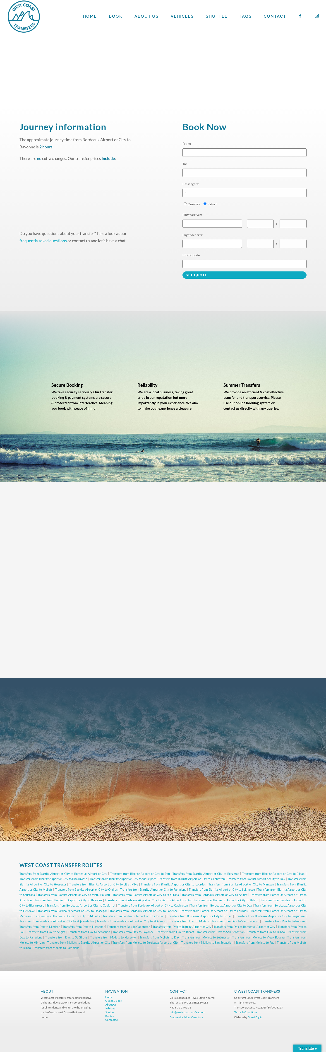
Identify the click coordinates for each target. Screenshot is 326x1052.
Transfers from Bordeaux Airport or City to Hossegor (72, 911)
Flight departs (192, 235)
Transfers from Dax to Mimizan (39, 927)
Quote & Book (113, 1000)
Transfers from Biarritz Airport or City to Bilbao (273, 873)
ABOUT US (146, 17)
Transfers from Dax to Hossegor (83, 927)
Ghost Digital (255, 1017)
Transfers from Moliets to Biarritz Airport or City (78, 942)
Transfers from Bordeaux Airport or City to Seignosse (270, 916)
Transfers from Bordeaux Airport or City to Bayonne (68, 900)
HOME (90, 17)
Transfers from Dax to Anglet (46, 932)
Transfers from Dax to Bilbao (266, 932)
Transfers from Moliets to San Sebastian (207, 942)
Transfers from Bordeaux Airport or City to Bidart (225, 900)
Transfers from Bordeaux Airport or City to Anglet (214, 895)
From (186, 143)
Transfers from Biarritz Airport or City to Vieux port (122, 879)
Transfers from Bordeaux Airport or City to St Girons (131, 921)
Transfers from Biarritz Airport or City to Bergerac (206, 873)
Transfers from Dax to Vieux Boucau (235, 921)
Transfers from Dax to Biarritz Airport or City (182, 927)
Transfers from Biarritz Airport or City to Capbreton (191, 879)
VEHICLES (182, 17)
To (184, 164)
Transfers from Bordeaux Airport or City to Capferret (81, 905)
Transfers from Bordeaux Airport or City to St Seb (199, 916)
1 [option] (186, 193)
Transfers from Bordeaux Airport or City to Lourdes (214, 911)
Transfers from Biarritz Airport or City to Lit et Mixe (103, 884)
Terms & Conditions (245, 1012)
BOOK (115, 17)
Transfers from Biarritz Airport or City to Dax (256, 879)
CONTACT (275, 17)
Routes (109, 1016)
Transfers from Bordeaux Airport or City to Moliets (66, 916)
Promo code (191, 255)
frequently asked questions (43, 240)
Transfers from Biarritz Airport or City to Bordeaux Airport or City (63, 873)
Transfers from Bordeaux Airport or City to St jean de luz (56, 921)
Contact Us (111, 1019)
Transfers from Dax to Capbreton (128, 927)
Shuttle (109, 1012)
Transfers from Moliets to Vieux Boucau (258, 937)
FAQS (246, 17)
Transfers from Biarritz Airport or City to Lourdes (173, 884)
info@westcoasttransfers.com (187, 1012)
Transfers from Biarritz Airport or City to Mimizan (241, 884)
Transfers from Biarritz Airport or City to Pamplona (153, 889)
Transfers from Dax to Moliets (189, 921)
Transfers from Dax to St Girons (66, 937)
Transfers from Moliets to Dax (160, 937)
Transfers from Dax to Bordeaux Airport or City (244, 927)
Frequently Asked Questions (187, 1017)
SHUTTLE (217, 17)
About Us (110, 1004)
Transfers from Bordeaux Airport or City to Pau (133, 916)
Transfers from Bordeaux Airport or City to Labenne (144, 911)
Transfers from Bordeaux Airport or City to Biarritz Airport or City (148, 900)
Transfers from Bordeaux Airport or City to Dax (221, 905)
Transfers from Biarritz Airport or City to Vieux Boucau (74, 895)
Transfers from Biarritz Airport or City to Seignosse (222, 889)
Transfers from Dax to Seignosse (283, 921)
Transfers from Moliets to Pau (255, 942)
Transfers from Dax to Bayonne (133, 932)
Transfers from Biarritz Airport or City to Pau (140, 873)
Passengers (190, 184)
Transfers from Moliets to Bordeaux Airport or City (146, 942)
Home (109, 997)
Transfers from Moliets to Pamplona (56, 948)
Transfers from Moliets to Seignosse (206, 937)
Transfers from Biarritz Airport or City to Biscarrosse (53, 879)
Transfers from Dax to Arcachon (89, 932)
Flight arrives (192, 215)
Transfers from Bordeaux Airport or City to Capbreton (153, 905)
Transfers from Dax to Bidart (175, 932)
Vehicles (110, 1008)
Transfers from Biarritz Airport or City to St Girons (146, 895)
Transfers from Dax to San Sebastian (220, 932)
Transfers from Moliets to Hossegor (113, 937)
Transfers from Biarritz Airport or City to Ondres (86, 889)
